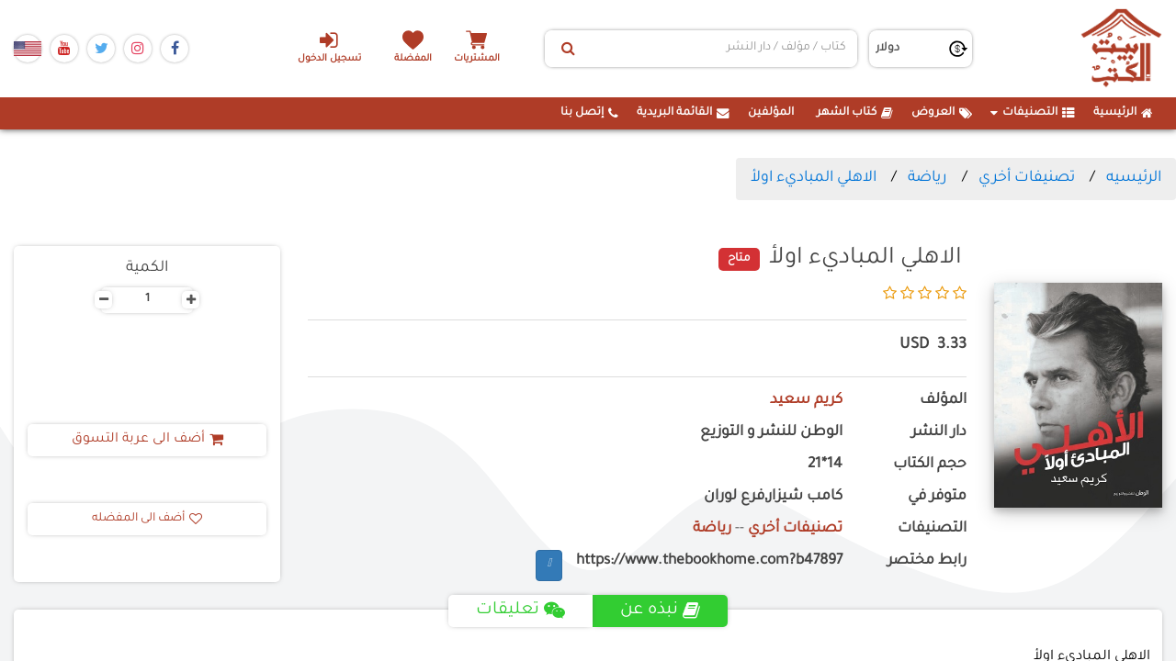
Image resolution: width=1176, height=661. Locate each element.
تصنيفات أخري (1026, 178)
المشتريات (477, 59)
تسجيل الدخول (329, 46)
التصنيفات (1032, 112)
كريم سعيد (806, 401)
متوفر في (937, 497)
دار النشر (939, 433)
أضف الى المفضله (147, 518)
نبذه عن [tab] (660, 610)
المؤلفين (771, 112)
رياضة (927, 178)
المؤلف (943, 401)
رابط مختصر (927, 561)
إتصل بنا (589, 112)
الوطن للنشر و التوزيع (771, 433)
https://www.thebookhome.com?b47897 (709, 561)
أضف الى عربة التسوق (147, 439)
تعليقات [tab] (520, 610)
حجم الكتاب (930, 465)
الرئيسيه (1133, 178)
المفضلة (414, 59)
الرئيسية (1123, 112)
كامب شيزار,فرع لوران (773, 497)
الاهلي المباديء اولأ (813, 178)
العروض (941, 112)
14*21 (825, 465)
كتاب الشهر (855, 112)
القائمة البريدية (683, 112)
